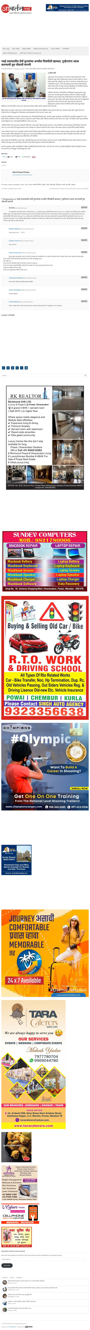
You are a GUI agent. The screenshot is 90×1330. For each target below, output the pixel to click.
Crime (27, 68)
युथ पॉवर (68, 184)
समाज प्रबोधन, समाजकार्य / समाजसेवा (38, 68)
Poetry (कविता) (55, 48)
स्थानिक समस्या (50, 68)
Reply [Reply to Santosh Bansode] (83, 252)
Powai (10, 184)
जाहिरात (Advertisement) (40, 48)
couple (5, 184)
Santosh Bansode (15, 253)
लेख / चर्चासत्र (15, 48)
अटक (30, 184)
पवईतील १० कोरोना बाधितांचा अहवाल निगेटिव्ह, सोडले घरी (21, 1301)
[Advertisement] (67, 28)
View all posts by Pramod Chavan (23, 175)
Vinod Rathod (14, 302)
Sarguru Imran (14, 241)
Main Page (6, 48)
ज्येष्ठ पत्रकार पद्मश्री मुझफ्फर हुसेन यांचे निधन (11, 188)
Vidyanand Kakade (15, 278)
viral (26, 184)
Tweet (4, 156)
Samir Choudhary (15, 290)
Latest (12, 1277)
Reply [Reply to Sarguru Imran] (83, 240)
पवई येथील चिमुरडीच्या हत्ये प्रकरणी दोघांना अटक (19, 1308)
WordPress (12, 1327)
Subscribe (7, 1265)
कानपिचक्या (66, 48)
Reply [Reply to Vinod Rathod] (83, 301)
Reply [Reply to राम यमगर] (83, 207)
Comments (19, 1277)
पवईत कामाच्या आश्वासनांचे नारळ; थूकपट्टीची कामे (20, 1294)
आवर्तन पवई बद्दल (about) (10, 53)
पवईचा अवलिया (26, 48)
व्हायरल (73, 184)
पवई (47, 184)
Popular (5, 1277)
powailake (16, 184)
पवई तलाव (52, 184)
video (22, 184)
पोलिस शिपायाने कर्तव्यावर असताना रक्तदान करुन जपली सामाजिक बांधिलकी (26, 1281)
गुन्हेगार (44, 184)
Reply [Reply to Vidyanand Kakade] (83, 277)
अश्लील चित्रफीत (36, 184)
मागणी (63, 184)
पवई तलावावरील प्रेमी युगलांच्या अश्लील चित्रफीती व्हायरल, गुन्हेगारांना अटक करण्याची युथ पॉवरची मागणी (32, 1288)
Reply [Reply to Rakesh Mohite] (83, 228)
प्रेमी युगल (58, 184)
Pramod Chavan (7, 68)
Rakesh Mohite (14, 229)
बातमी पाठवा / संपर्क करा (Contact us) (30, 53)
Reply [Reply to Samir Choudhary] (83, 289)
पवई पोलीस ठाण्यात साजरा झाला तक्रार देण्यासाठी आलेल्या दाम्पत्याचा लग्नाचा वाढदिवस (69, 188)
